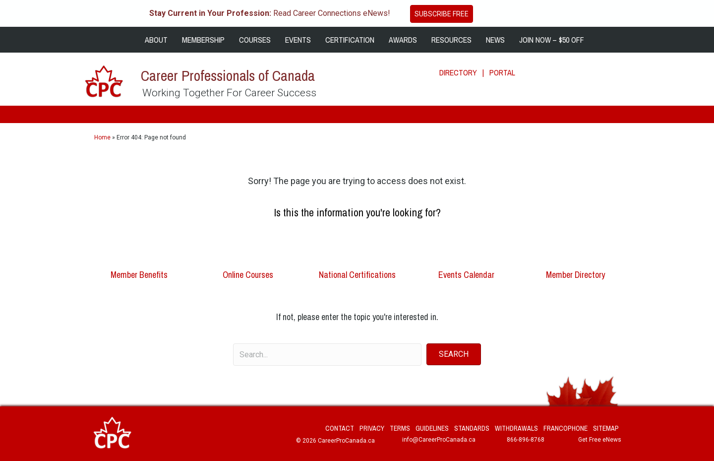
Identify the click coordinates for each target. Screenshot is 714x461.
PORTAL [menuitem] (502, 72)
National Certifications (357, 274)
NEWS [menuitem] (495, 39)
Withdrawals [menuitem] (516, 428)
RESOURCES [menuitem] (451, 39)
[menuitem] (130, 40)
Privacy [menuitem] (371, 428)
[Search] (680, 67)
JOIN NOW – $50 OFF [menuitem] (551, 39)
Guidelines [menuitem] (432, 428)
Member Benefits (139, 274)
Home (102, 137)
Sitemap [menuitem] (606, 428)
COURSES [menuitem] (255, 39)
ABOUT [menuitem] (156, 39)
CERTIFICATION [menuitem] (349, 39)
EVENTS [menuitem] (298, 39)
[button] (453, 354)
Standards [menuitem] (471, 428)
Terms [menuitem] (400, 428)
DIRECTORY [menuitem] (458, 72)
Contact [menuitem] (339, 428)
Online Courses (248, 274)
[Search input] (327, 354)
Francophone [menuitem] (565, 428)
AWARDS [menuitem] (403, 39)
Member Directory (575, 274)
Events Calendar (466, 274)
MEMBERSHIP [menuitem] (203, 39)
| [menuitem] (483, 72)
